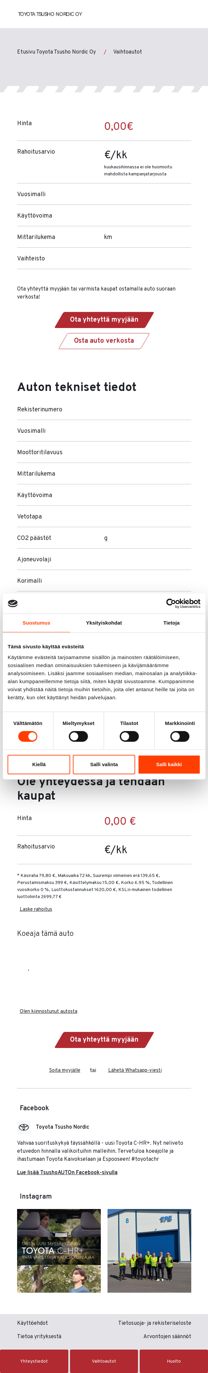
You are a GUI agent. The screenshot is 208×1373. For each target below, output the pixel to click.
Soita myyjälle (64, 1070)
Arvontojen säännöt (167, 1337)
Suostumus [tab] (37, 623)
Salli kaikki (169, 764)
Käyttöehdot (32, 1323)
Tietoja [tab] (171, 623)
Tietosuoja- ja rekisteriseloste (154, 1323)
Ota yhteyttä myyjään (104, 320)
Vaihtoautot (127, 52)
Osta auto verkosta (104, 341)
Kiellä (39, 764)
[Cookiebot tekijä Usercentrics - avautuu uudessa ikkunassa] (171, 603)
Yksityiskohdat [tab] (104, 623)
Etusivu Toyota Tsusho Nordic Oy (56, 52)
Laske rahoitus (36, 909)
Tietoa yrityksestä (39, 1337)
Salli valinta (104, 764)
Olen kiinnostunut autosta (48, 1011)
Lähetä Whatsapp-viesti (135, 1070)
